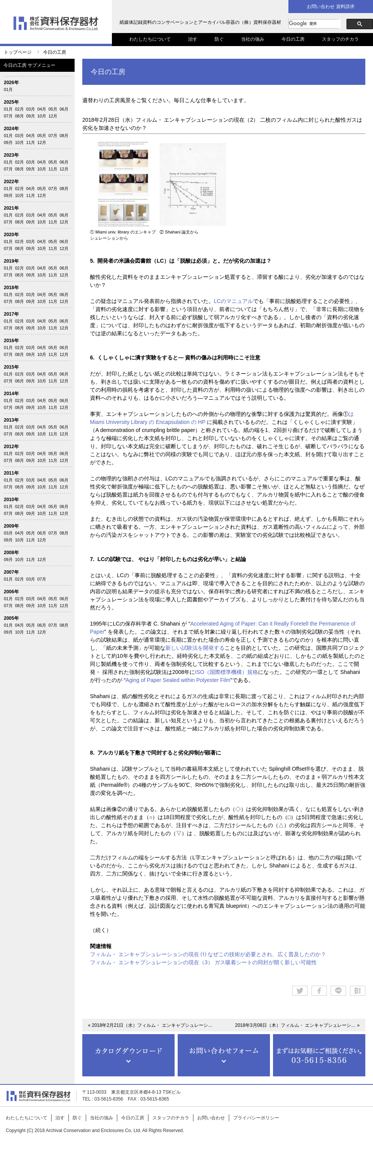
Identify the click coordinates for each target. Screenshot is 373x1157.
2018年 (11, 287)
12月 (52, 116)
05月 (52, 109)
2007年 (11, 572)
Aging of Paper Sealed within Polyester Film (178, 680)
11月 (30, 142)
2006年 (11, 591)
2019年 (11, 261)
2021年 (11, 208)
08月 (19, 116)
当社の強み (252, 39)
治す (192, 39)
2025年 (11, 102)
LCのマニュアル (233, 301)
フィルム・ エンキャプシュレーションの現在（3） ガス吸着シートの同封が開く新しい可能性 (203, 962)
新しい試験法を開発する (195, 648)
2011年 (11, 473)
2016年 (11, 340)
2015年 (11, 367)
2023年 (11, 155)
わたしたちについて (150, 39)
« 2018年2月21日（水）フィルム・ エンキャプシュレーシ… (150, 1025)
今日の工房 (293, 39)
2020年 (11, 234)
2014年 (11, 393)
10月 (41, 116)
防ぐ (219, 39)
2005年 (11, 618)
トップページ (18, 52)
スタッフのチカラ (340, 39)
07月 (8, 116)
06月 (64, 109)
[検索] (315, 24)
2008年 (11, 552)
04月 (41, 109)
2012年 (11, 446)
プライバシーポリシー (256, 1118)
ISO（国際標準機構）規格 (226, 672)
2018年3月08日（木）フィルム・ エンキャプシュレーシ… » (297, 1025)
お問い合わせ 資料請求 (330, 6)
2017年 (11, 314)
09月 (30, 116)
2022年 (11, 181)
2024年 (11, 128)
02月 (19, 109)
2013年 (11, 420)
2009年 (11, 526)
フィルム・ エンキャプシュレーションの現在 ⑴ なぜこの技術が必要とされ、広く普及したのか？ (208, 954)
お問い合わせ (211, 1118)
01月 (8, 89)
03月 (30, 109)
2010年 (11, 499)
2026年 (11, 82)
